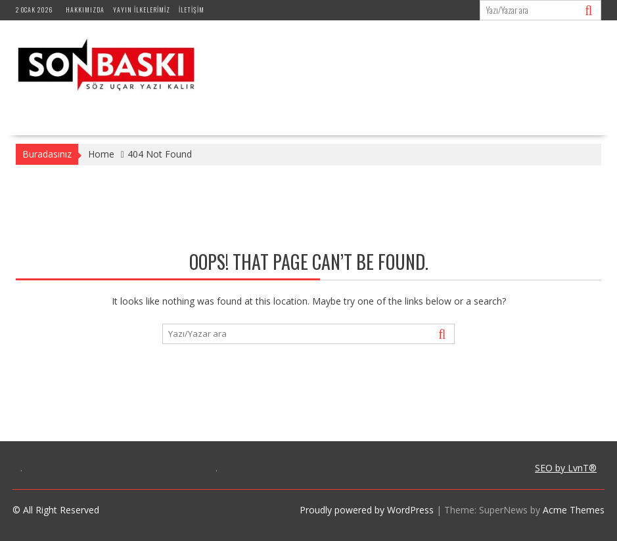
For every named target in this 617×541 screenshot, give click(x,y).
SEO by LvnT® (566, 468)
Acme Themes (574, 510)
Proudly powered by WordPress (367, 510)
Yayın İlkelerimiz (141, 9)
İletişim (191, 9)
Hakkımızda (85, 9)
